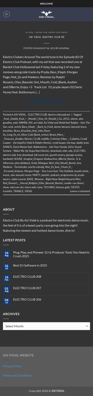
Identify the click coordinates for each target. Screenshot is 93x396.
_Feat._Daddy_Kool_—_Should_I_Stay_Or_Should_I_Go (32, 118)
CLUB (37, 138)
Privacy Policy (12, 366)
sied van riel (16, 187)
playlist (45, 175)
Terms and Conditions (17, 375)
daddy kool (82, 142)
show (6, 187)
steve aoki (30, 187)
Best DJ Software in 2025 (30, 265)
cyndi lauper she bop (63, 142)
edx (70, 150)
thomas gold (62, 187)
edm (64, 150)
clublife (45, 138)
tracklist (7, 191)
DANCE (7, 146)
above (74, 118)
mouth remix (81, 171)
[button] (6, 14)
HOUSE (18, 158)
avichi (17, 126)
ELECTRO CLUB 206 (27, 299)
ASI (30, 122)
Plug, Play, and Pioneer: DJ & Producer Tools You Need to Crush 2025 (51, 254)
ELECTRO (79, 150)
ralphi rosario (18, 179)
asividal (64, 48)
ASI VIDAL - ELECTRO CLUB (36, 32)
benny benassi (62, 126)
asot (10, 126)
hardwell (8, 158)
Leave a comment (80, 191)
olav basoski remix (21, 175)
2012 (66, 118)
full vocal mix (41, 154)
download (55, 150)
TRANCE (18, 191)
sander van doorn (74, 183)
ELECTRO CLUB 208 (27, 276)
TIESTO (75, 187)
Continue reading (46, 101)
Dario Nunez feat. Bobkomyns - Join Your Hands (40, 146)
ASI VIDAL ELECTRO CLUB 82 (46, 37)
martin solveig (36, 166)
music (6, 175)
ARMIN (23, 122)
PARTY (36, 175)
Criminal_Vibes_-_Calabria (64, 138)
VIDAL (28, 191)
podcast (55, 175)
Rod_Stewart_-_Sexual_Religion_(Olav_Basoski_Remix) (33, 183)
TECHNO (49, 187)
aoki (15, 122)
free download (25, 154)
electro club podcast (57, 32)
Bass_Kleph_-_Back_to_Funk (37, 126)
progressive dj (68, 175)
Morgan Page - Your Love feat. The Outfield (48, 171)
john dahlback (22, 163)
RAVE (30, 179)
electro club (9, 154)
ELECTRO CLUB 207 (27, 288)
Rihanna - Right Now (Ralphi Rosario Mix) (57, 179)
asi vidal (38, 122)
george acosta (74, 154)
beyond (75, 126)
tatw (40, 187)
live (79, 163)
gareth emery (57, 154)
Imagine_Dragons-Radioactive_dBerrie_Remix (49, 158)
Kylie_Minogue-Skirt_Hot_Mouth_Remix (53, 163)
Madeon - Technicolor (15, 166)
